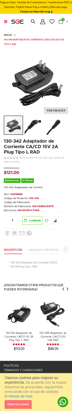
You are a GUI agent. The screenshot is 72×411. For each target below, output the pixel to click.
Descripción (13, 249)
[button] (56, 110)
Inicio (8, 35)
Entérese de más (18, 396)
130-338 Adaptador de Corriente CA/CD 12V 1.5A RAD (53, 336)
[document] (36, 392)
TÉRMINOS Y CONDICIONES (23, 370)
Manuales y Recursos (43, 249)
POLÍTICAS (11, 365)
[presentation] (63, 289)
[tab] (13, 250)
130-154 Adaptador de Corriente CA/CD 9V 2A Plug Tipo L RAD (19, 336)
